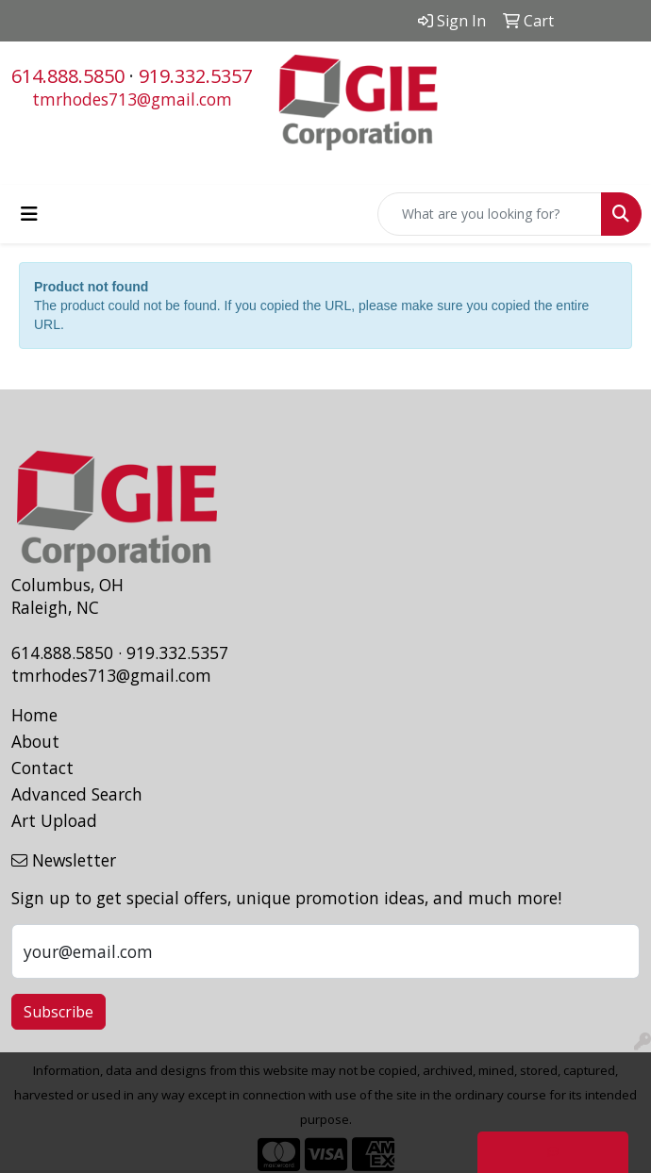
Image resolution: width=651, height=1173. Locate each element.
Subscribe (58, 1011)
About (35, 741)
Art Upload (54, 820)
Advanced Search (76, 794)
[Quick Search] (489, 214)
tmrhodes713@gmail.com (132, 99)
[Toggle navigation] (29, 214)
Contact (42, 767)
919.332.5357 (195, 76)
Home (34, 714)
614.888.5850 (68, 76)
